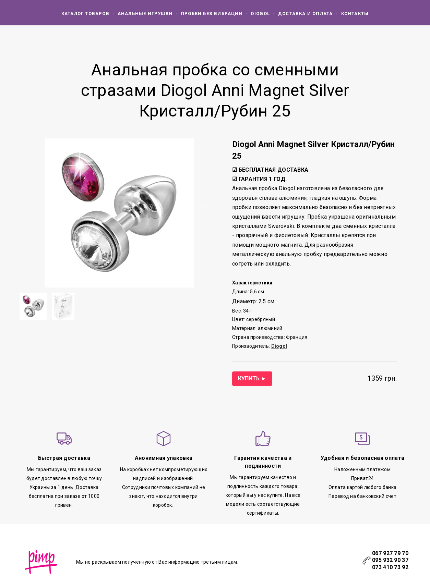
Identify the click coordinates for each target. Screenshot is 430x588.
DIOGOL (260, 13)
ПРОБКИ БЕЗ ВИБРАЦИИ (212, 13)
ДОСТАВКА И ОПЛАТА (305, 13)
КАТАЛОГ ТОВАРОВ (85, 13)
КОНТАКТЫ (355, 13)
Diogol (279, 346)
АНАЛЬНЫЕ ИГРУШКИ (145, 13)
